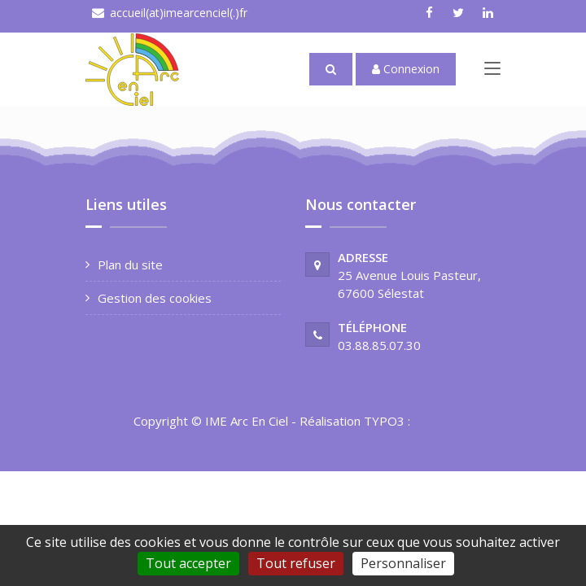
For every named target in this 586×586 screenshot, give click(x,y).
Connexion (406, 69)
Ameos (433, 421)
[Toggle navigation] (492, 71)
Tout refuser (295, 563)
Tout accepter (188, 563)
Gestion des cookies (155, 298)
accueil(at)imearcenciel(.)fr (178, 12)
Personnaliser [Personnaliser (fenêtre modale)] (403, 563)
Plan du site (130, 264)
